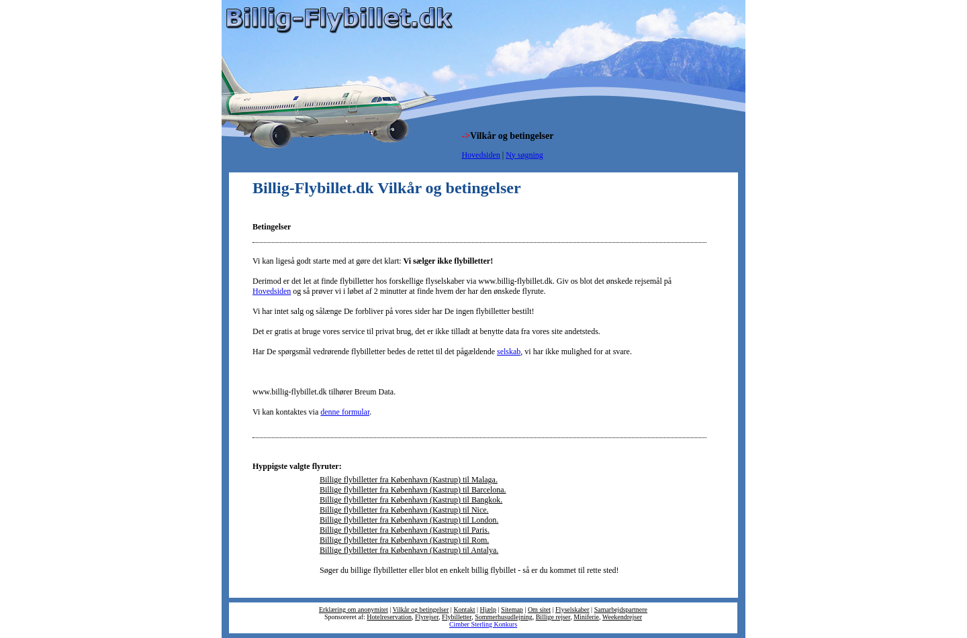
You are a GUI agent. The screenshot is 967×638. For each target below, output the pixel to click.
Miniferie (586, 617)
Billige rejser (553, 617)
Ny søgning (524, 155)
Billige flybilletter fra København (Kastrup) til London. (409, 520)
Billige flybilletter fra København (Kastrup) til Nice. (404, 510)
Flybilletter (456, 617)
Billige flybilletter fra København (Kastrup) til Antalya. (409, 550)
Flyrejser (427, 617)
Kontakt (464, 609)
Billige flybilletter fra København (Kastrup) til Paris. (405, 530)
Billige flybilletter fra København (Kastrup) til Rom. (404, 540)
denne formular (344, 412)
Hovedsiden (480, 155)
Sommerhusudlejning (504, 617)
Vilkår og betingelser (421, 609)
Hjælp (488, 609)
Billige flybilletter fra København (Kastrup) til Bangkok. (411, 499)
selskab (508, 351)
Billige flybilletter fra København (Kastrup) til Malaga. (409, 479)
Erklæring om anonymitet (353, 609)
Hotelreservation (389, 617)
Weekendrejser (622, 617)
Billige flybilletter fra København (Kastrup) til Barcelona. (413, 489)
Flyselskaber (572, 609)
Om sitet (539, 609)
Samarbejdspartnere (620, 609)
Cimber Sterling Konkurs (483, 624)
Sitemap (512, 609)
